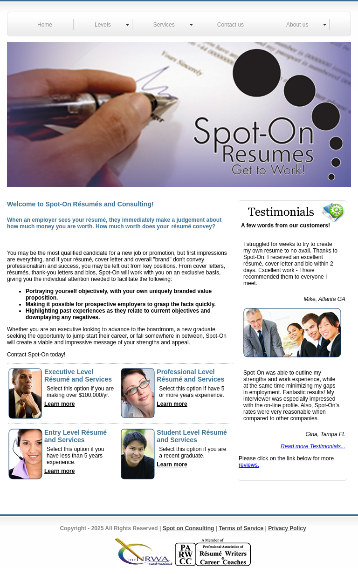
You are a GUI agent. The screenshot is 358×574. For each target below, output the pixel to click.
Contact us (230, 24)
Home (44, 24)
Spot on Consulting (188, 528)
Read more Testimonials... (313, 446)
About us (297, 24)
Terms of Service (241, 528)
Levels (103, 24)
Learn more (59, 404)
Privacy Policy (287, 528)
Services (164, 24)
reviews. (249, 465)
